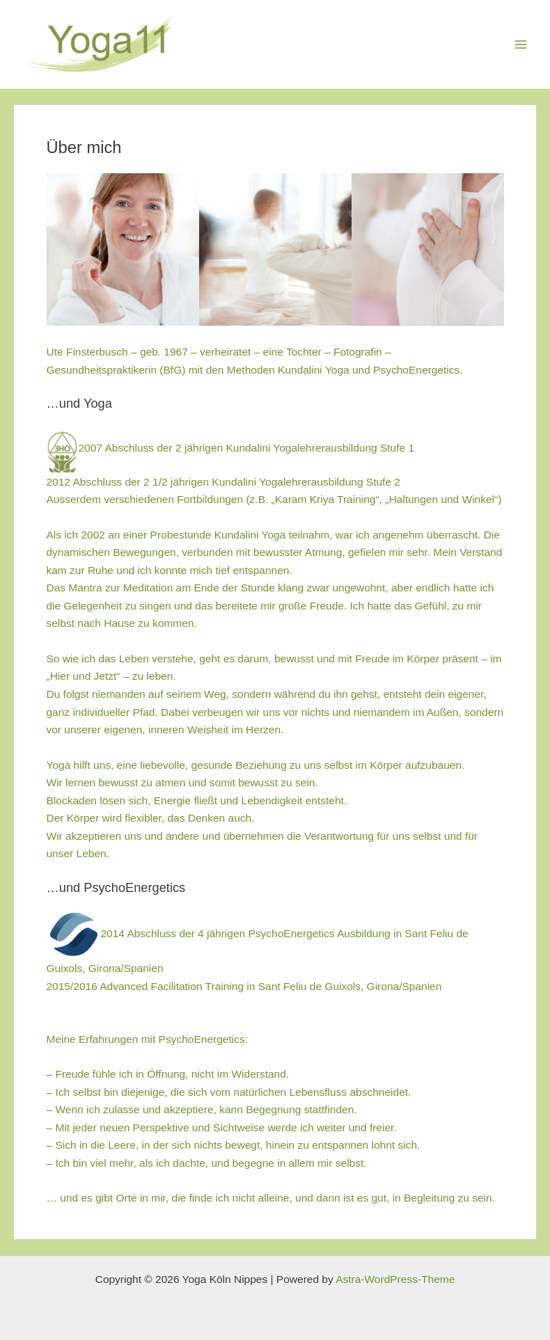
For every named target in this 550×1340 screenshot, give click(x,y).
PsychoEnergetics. (417, 370)
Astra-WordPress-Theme (395, 1279)
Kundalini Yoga (313, 370)
